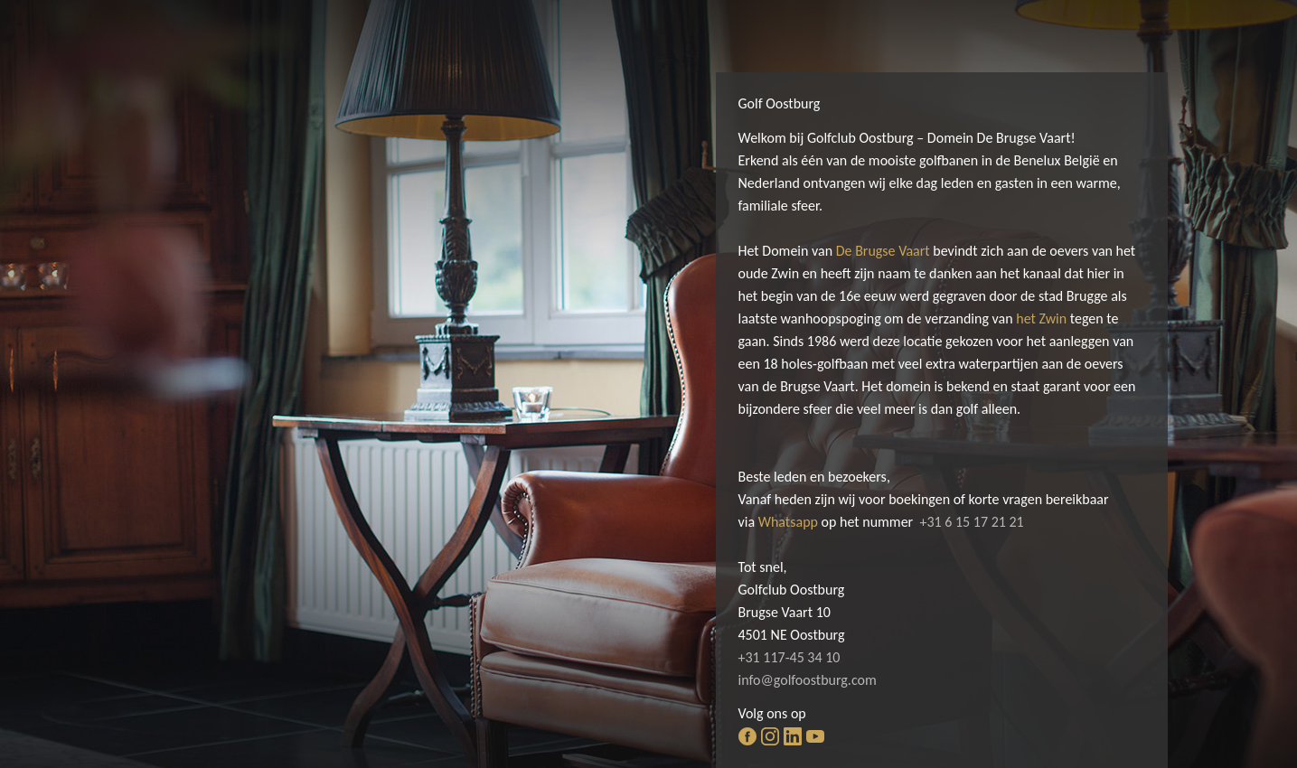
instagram (770, 736)
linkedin (793, 736)
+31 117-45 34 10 (789, 657)
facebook (747, 736)
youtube (815, 736)
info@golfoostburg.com (807, 679)
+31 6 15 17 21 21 (971, 521)
